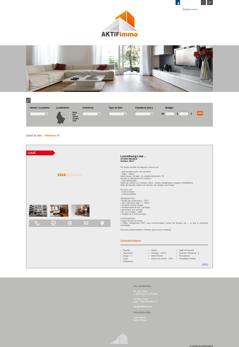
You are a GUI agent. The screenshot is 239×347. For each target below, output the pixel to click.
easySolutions (207, 346)
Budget (169, 107)
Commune (88, 107)
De (163, 113)
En (210, 2)
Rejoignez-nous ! (190, 9)
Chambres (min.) (144, 107)
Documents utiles (142, 312)
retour (205, 264)
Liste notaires (140, 320)
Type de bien (115, 107)
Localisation (62, 107)
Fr (203, 2)
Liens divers (139, 317)
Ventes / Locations (39, 107)
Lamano (194, 346)
